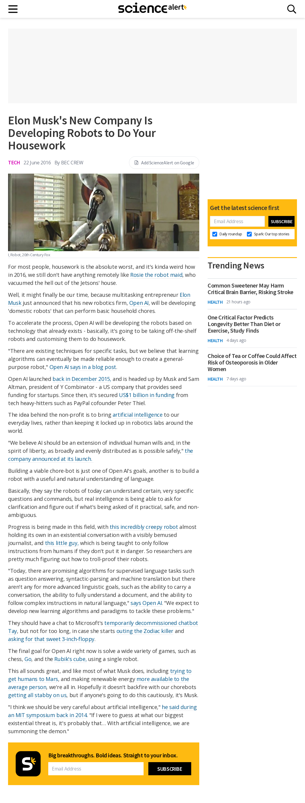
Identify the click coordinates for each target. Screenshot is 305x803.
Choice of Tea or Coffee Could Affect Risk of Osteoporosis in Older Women (252, 362)
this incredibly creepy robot (144, 526)
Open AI (139, 302)
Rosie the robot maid (156, 274)
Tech (14, 162)
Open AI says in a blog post (82, 366)
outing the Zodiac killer (144, 630)
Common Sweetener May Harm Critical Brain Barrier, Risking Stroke (250, 288)
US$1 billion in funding (147, 395)
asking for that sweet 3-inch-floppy (51, 639)
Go (27, 659)
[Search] (292, 9)
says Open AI (146, 602)
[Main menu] (13, 9)
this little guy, (62, 542)
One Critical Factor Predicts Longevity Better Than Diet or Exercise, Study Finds (244, 324)
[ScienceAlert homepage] (152, 9)
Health (215, 302)
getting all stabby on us (37, 695)
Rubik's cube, (70, 659)
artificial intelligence (138, 414)
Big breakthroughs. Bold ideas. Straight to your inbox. (113, 755)
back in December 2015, (81, 378)
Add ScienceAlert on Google (164, 163)
